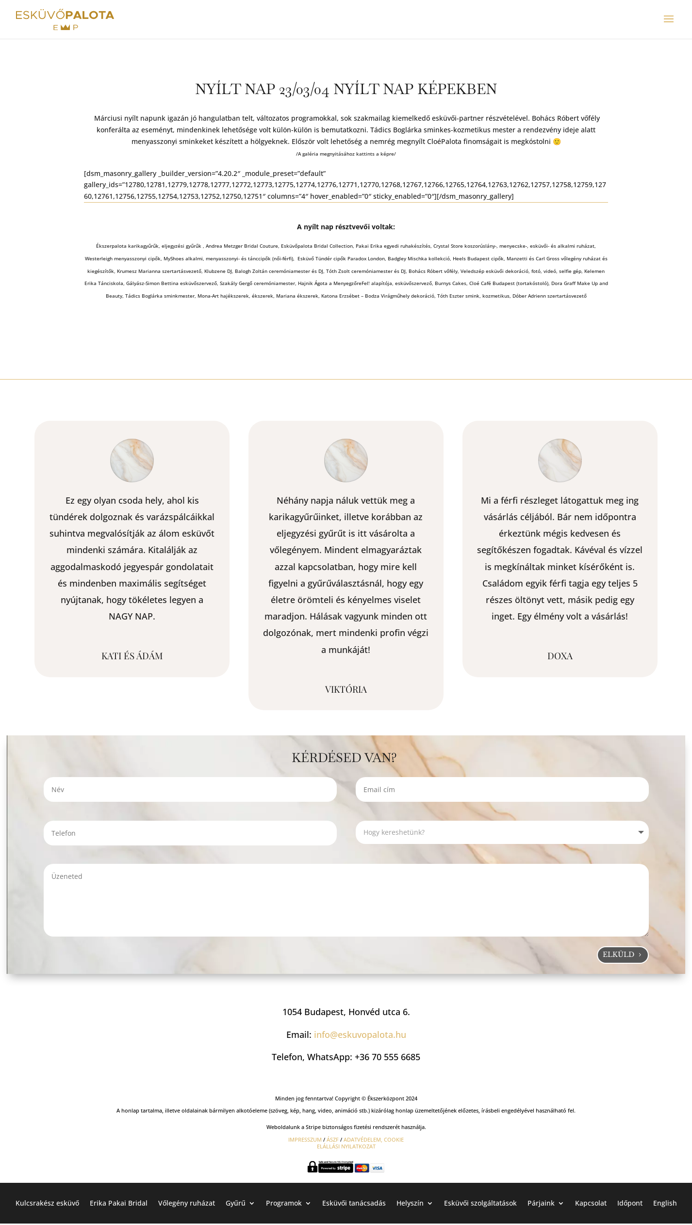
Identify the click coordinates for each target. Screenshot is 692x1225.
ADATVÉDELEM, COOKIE (374, 1139)
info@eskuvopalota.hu (360, 1034)
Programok (284, 1202)
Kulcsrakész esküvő (47, 1202)
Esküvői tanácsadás (354, 1202)
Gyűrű (236, 1202)
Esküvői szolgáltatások (480, 1202)
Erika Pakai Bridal (119, 1202)
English (665, 1202)
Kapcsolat (591, 1202)
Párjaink (541, 1202)
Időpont (630, 1202)
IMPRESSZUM (305, 1139)
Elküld (618, 954)
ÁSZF (333, 1139)
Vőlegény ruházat (186, 1202)
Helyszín (410, 1202)
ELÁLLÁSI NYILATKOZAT (346, 1146)
